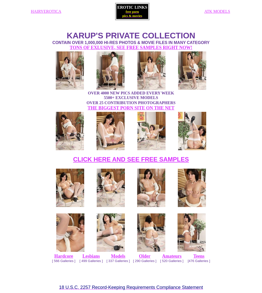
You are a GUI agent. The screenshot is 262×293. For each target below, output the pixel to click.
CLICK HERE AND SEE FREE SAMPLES (131, 159)
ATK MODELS (217, 11)
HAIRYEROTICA (46, 11)
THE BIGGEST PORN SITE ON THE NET (131, 108)
